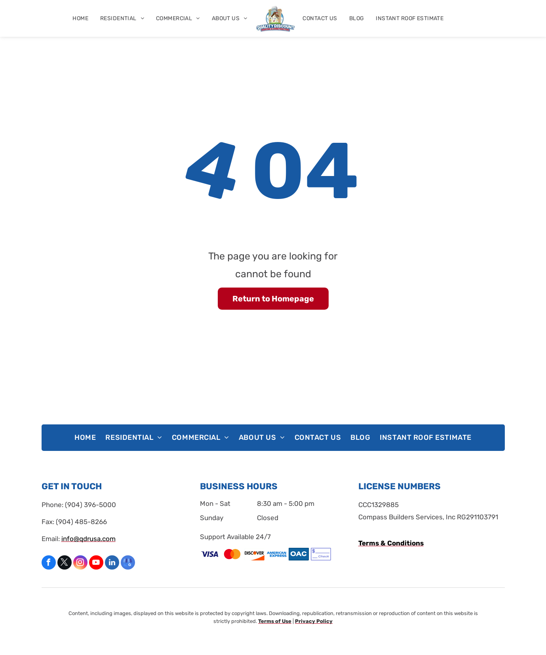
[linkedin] (112, 563)
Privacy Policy (314, 621)
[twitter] (64, 563)
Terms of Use (274, 621)
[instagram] (80, 563)
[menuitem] (80, 18)
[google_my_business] (128, 563)
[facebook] (49, 563)
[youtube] (96, 563)
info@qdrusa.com (88, 539)
